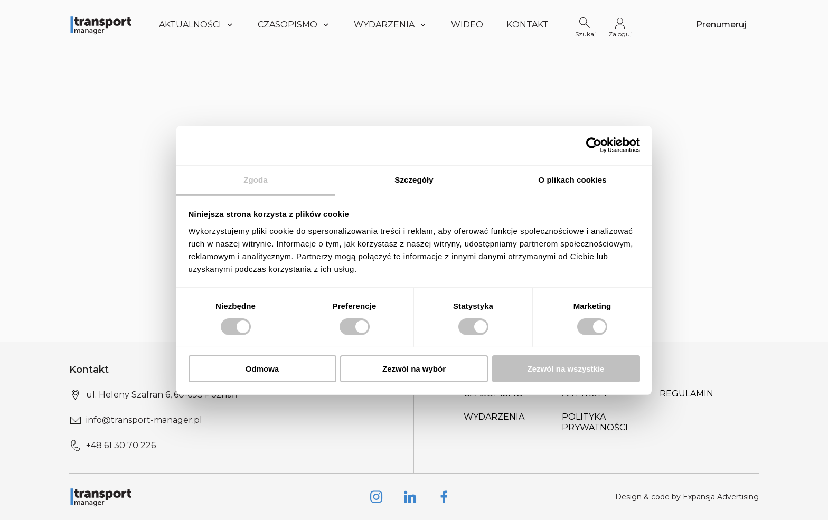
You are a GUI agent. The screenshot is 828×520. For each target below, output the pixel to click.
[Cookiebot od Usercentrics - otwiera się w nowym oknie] (594, 145)
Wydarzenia (494, 417)
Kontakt (527, 25)
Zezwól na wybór (414, 368)
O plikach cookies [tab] (572, 179)
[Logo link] (101, 24)
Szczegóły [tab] (413, 179)
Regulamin (686, 394)
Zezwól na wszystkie (566, 368)
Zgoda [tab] (255, 179)
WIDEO (467, 25)
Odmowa (262, 368)
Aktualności (196, 25)
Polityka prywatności (595, 422)
